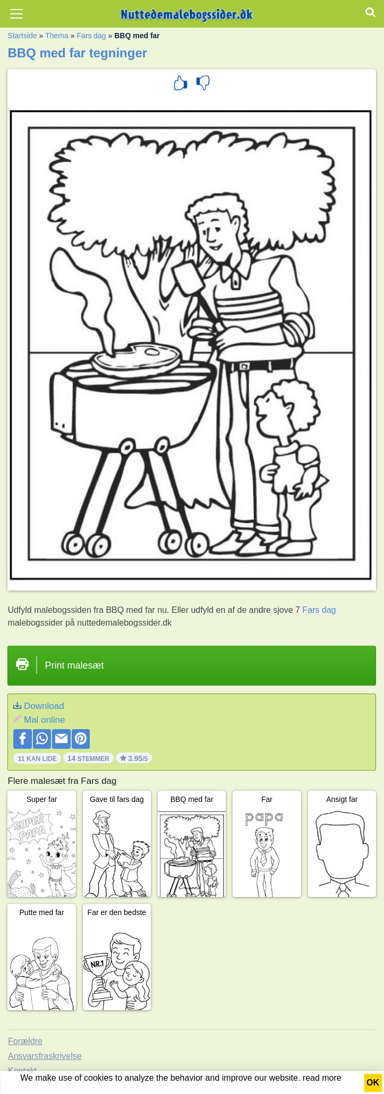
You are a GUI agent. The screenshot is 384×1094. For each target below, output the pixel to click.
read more (322, 1077)
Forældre (25, 1041)
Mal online (44, 720)
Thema (57, 35)
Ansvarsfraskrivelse (45, 1056)
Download (44, 706)
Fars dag (91, 35)
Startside (22, 35)
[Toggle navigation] (16, 14)
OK (372, 1082)
